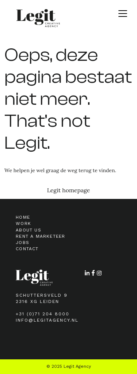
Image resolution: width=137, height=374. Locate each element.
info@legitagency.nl (47, 320)
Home (23, 217)
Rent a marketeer (40, 236)
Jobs (22, 242)
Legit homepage (68, 190)
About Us (28, 230)
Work (23, 223)
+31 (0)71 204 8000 (42, 313)
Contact (27, 248)
